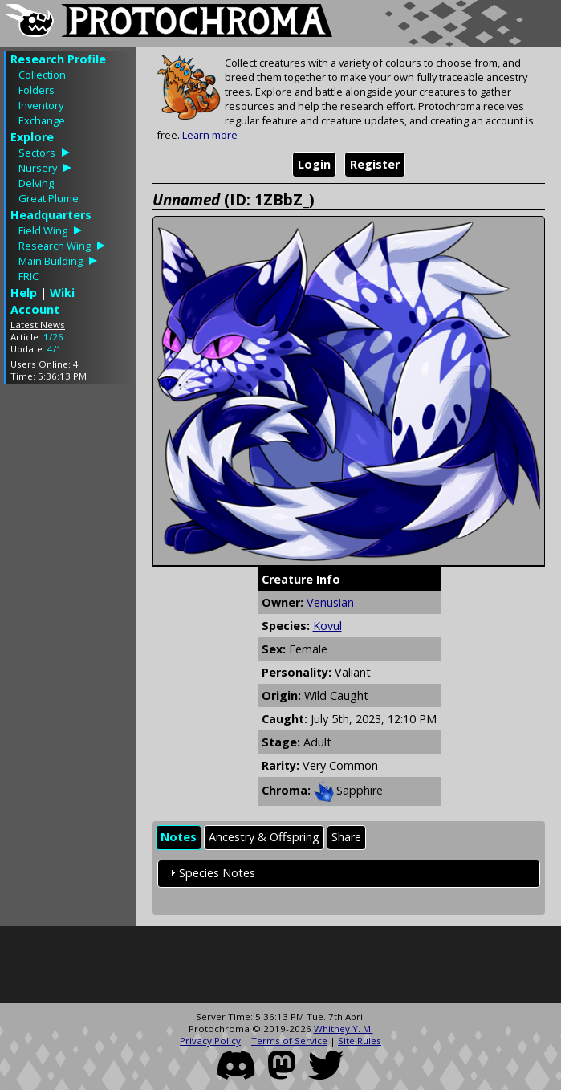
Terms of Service (289, 1041)
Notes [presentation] (179, 836)
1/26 (53, 337)
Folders (36, 90)
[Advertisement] (68, 636)
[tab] (178, 837)
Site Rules (359, 1041)
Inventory (40, 105)
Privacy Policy (210, 1041)
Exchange (41, 120)
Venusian (330, 602)
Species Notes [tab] (210, 873)
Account (34, 309)
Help (23, 292)
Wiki (62, 292)
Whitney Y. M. (343, 1029)
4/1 (54, 349)
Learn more (210, 135)
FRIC (28, 276)
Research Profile (58, 59)
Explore (32, 136)
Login (314, 164)
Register (375, 164)
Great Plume (48, 198)
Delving (36, 183)
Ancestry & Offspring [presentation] (264, 836)
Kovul (327, 625)
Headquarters (50, 214)
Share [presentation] (346, 836)
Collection (42, 74)
